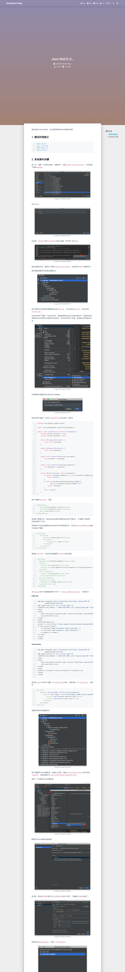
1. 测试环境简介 (112, 134)
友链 (108, 3)
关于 (102, 3)
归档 (89, 3)
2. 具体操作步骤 (112, 137)
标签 (95, 3)
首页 (82, 3)
